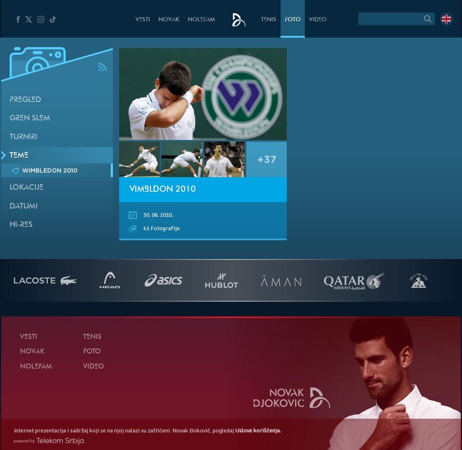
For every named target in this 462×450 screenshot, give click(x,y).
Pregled (25, 100)
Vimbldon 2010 (163, 190)
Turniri (23, 137)
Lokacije (26, 188)
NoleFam (201, 20)
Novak (168, 20)
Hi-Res (21, 225)
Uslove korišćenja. (258, 430)
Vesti (142, 20)
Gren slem (30, 118)
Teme (19, 156)
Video (318, 20)
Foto (293, 20)
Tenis (268, 20)
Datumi (24, 207)
